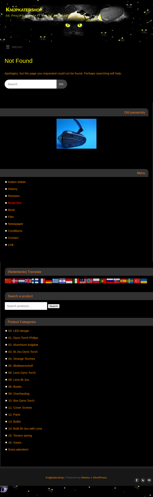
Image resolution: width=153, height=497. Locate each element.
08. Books (15, 386)
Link (11, 244)
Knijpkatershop (24, 9)
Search (54, 306)
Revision (14, 196)
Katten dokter (17, 182)
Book (11, 209)
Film (11, 216)
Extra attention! (18, 449)
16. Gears (15, 442)
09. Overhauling (19, 393)
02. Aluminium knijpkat (23, 344)
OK (60, 83)
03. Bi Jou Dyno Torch (23, 351)
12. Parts (14, 414)
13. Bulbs (14, 421)
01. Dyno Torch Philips (23, 337)
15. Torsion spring (20, 435)
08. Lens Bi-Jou (18, 379)
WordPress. (100, 477)
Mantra (85, 477)
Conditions (15, 230)
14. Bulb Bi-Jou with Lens (25, 428)
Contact (13, 237)
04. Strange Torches (21, 358)
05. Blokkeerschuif (20, 365)
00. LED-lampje (18, 330)
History (13, 189)
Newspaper (15, 223)
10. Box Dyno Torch (21, 400)
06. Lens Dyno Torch (22, 372)
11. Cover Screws (20, 407)
